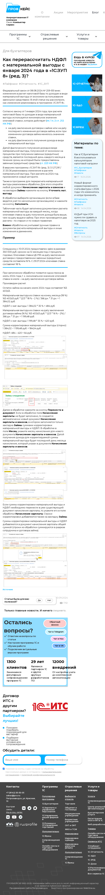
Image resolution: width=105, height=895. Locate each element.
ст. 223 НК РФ (48, 163)
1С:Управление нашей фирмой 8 (50, 817)
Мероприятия (77, 12)
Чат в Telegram (56, 632)
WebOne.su (89, 888)
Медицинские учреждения (72, 814)
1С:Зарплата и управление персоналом (49, 810)
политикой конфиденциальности (38, 775)
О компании (42, 14)
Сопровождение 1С (51, 841)
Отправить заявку (91, 760)
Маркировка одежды (71, 839)
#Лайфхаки (10, 83)
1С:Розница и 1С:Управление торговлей (50, 825)
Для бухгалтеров (17, 51)
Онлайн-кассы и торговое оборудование (50, 848)
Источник (8, 589)
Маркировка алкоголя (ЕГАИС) (71, 846)
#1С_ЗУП (43, 83)
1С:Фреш (46, 836)
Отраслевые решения (54, 36)
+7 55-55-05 (15, 792)
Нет (49, 600)
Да (39, 600)
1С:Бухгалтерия (50, 804)
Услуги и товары (87, 36)
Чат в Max (58, 639)
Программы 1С (19, 36)
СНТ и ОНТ (70, 825)
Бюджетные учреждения (71, 820)
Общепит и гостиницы (71, 809)
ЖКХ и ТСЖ (71, 829)
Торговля (70, 804)
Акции (58, 12)
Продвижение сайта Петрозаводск (29, 888)
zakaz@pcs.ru (13, 795)
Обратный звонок (54, 623)
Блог (95, 12)
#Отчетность (28, 83)
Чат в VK (59, 646)
